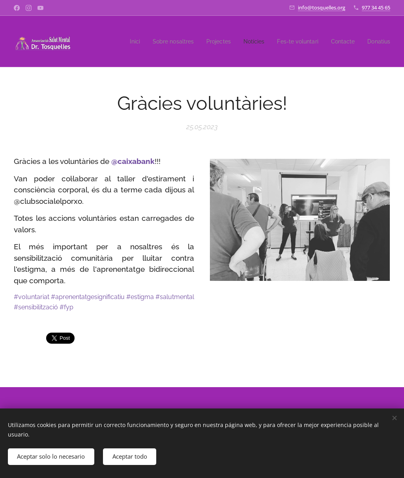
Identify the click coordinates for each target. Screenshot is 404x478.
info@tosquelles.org (321, 7)
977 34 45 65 (376, 7)
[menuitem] (125, 41)
